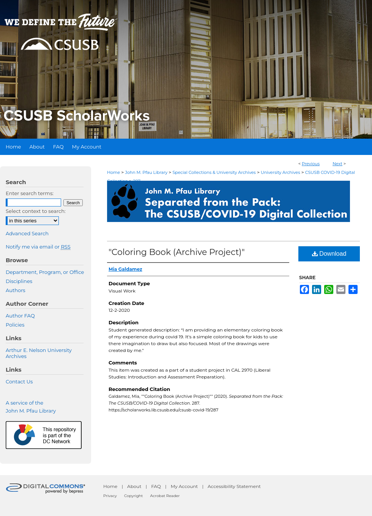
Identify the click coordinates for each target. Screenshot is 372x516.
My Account (184, 486)
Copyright (133, 495)
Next (337, 163)
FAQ (156, 486)
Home (113, 172)
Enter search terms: (30, 193)
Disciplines (19, 281)
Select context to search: (36, 211)
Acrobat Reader (165, 495)
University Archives (280, 172)
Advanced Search (27, 233)
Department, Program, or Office (45, 272)
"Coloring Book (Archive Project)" (177, 252)
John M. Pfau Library (146, 172)
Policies (15, 325)
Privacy (110, 495)
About (134, 486)
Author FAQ (20, 316)
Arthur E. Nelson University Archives (39, 353)
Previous (311, 163)
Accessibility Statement (234, 486)
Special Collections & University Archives (213, 172)
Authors (15, 290)
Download (329, 253)
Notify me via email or (38, 247)
